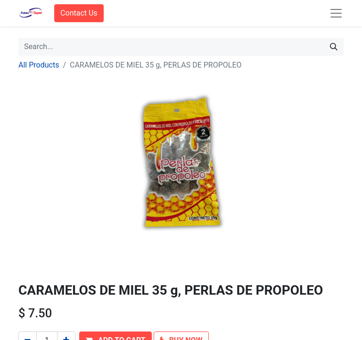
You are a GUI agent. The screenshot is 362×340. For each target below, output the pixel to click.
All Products (38, 64)
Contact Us (79, 12)
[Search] (334, 47)
